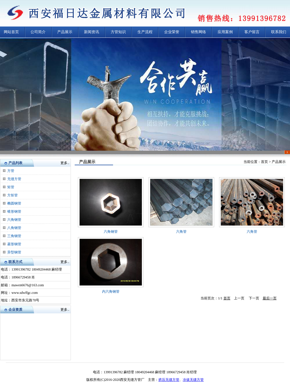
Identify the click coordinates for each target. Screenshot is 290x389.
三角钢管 (14, 236)
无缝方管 (14, 179)
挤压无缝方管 (168, 380)
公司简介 (38, 32)
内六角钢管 (110, 291)
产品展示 (64, 32)
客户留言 (251, 32)
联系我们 (278, 32)
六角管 (181, 232)
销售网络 (198, 32)
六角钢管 (14, 220)
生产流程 (145, 32)
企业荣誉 (171, 32)
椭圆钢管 (14, 203)
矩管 (10, 187)
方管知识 (118, 32)
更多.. (64, 163)
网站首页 (11, 32)
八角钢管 (14, 228)
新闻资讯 (91, 32)
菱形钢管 (14, 244)
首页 (226, 298)
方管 (10, 171)
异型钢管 (14, 252)
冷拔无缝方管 (193, 380)
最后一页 (270, 298)
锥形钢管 (14, 211)
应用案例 (225, 32)
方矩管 (12, 195)
